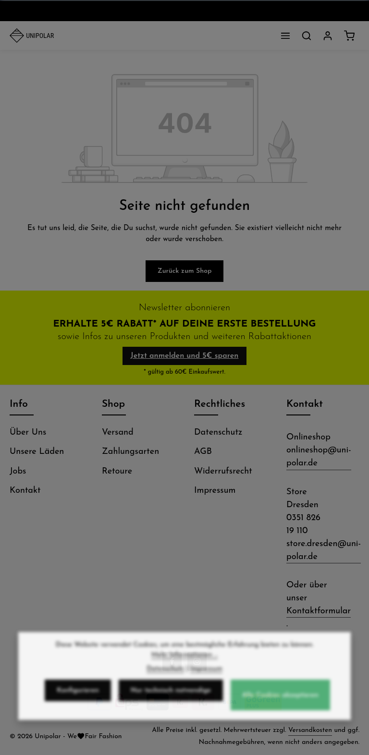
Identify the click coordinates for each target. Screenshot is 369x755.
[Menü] (285, 35)
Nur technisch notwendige (171, 696)
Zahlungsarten (130, 451)
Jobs (18, 471)
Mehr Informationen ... (184, 661)
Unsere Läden (37, 451)
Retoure (117, 471)
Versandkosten (310, 730)
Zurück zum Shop (185, 271)
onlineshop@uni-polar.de (318, 457)
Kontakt (25, 490)
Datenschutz (218, 432)
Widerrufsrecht (223, 471)
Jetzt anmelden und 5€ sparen (185, 356)
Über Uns (28, 432)
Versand (118, 432)
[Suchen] (306, 35)
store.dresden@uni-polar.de (323, 550)
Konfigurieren (77, 696)
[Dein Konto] (327, 35)
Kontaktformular (318, 611)
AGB (203, 451)
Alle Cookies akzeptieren (280, 701)
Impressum (214, 490)
